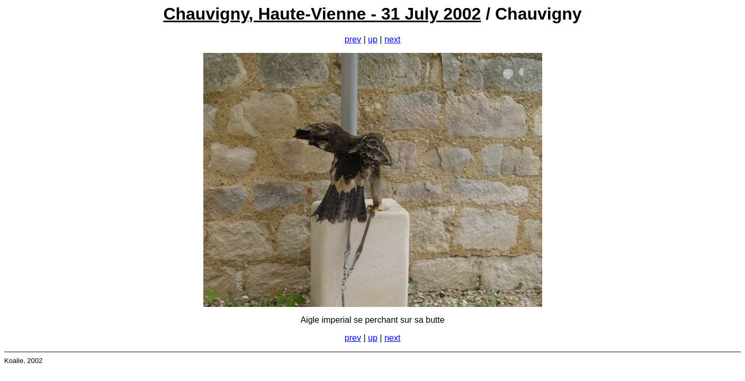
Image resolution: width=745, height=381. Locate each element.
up (373, 39)
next (392, 39)
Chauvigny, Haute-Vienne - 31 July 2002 (322, 13)
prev (353, 39)
